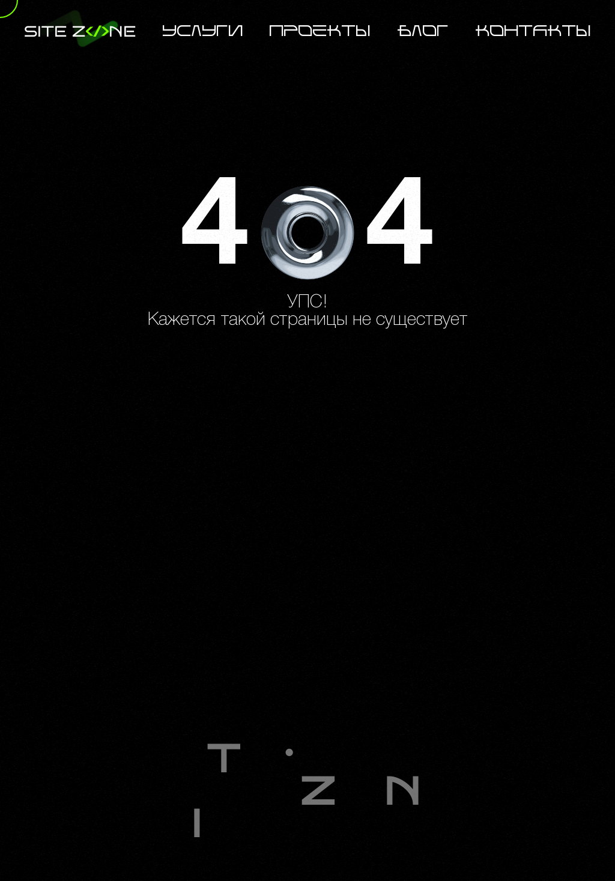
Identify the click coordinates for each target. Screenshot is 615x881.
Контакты (533, 31)
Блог (423, 31)
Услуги (203, 31)
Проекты (320, 31)
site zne (80, 31)
